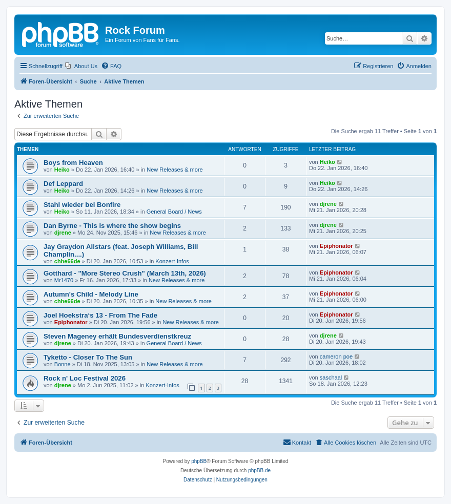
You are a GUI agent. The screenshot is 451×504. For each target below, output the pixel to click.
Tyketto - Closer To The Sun (88, 357)
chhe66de (67, 261)
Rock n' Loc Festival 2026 (85, 378)
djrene (328, 204)
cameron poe (336, 356)
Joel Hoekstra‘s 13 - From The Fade (100, 315)
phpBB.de (259, 470)
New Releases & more (174, 169)
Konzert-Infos (172, 261)
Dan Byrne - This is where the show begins (112, 225)
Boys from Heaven (73, 162)
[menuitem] (81, 66)
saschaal (331, 377)
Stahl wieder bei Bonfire (82, 204)
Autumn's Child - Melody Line (91, 294)
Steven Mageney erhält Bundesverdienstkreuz (117, 336)
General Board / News (174, 211)
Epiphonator (336, 246)
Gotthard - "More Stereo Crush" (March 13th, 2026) (125, 273)
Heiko (62, 169)
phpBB (199, 461)
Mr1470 (63, 280)
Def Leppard (63, 183)
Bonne (62, 364)
